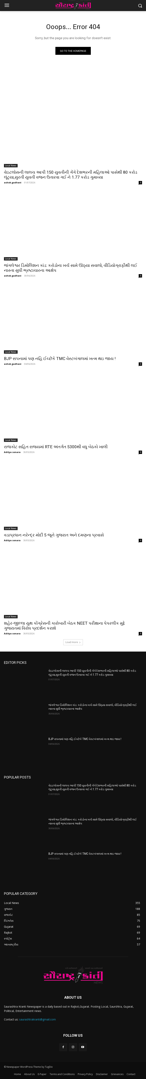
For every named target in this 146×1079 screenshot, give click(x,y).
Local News (10, 165)
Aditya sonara (12, 452)
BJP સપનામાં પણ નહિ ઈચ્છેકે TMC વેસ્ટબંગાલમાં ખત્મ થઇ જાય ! (60, 358)
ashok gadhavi (12, 182)
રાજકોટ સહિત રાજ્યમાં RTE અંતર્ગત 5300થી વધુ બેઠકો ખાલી (56, 446)
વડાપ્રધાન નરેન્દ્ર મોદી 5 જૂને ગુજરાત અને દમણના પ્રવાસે (54, 535)
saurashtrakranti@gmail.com (37, 1019)
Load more (73, 642)
